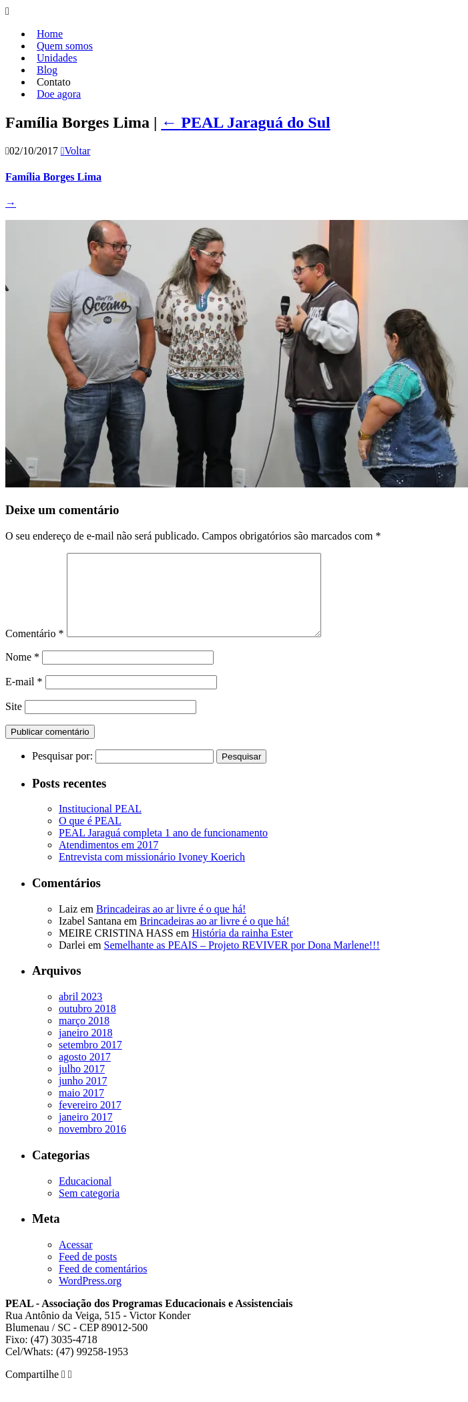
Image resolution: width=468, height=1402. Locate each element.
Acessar (76, 1260)
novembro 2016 (92, 1145)
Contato (54, 82)
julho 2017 (82, 1084)
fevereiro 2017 (90, 1121)
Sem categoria (89, 1209)
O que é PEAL (90, 836)
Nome (22, 673)
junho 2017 (83, 1096)
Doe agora (59, 94)
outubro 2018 (87, 1024)
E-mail (24, 697)
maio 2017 (81, 1109)
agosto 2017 (85, 1072)
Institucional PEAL (100, 824)
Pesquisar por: (62, 772)
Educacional (85, 1197)
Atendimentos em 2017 (108, 860)
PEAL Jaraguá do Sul (245, 122)
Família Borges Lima (53, 177)
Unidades (57, 58)
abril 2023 (80, 1012)
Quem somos (65, 45)
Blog (47, 70)
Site (13, 722)
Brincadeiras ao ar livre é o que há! (171, 925)
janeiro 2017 (85, 1133)
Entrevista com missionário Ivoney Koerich (152, 873)
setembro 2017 (90, 1060)
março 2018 (84, 1036)
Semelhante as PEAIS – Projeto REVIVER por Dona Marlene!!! (242, 961)
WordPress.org (90, 1296)
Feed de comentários (103, 1284)
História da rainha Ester (242, 949)
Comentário (34, 649)
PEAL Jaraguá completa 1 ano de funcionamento (163, 848)
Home (50, 33)
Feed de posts (88, 1272)
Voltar (76, 150)
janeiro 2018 (85, 1048)
